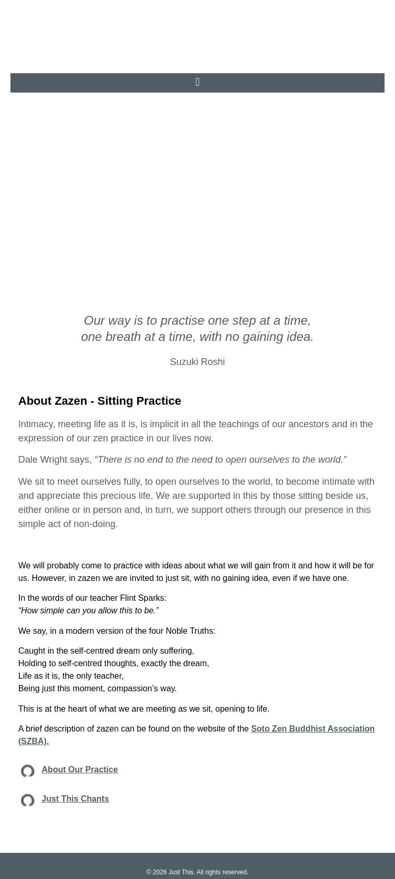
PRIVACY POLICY (160, 859)
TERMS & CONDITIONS (226, 859)
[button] (197, 55)
